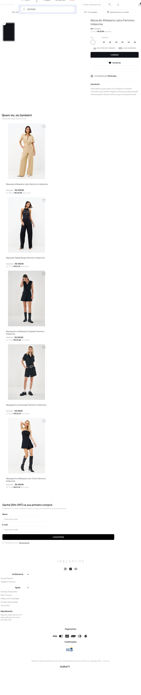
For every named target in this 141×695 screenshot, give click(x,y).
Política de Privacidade (10, 621)
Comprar (114, 55)
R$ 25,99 (100, 31)
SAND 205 (93, 42)
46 (135, 42)
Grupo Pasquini (7, 601)
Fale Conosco (6, 617)
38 (110, 42)
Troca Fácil (5, 628)
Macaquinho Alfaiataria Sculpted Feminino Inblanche (25, 345)
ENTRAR (18, 9)
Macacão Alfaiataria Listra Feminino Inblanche (26, 188)
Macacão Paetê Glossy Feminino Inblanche (25, 266)
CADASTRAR (58, 559)
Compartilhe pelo (105, 76)
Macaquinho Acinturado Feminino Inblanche (26, 422)
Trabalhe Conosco (8, 604)
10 (94, 31)
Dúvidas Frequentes (9, 614)
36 (104, 42)
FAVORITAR (115, 62)
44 (129, 42)
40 (116, 42)
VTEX (77, 689)
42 (122, 42)
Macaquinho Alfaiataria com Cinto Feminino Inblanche (26, 501)
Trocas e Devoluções (9, 624)
